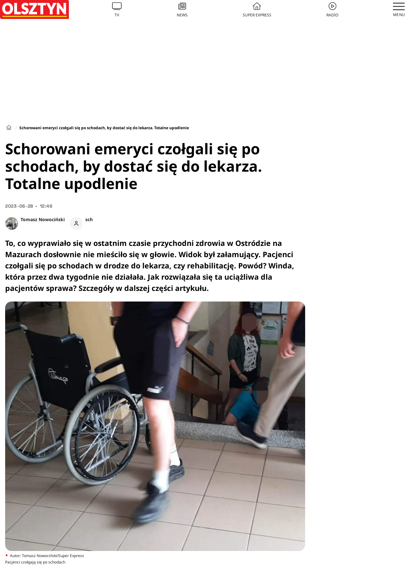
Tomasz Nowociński (43, 219)
